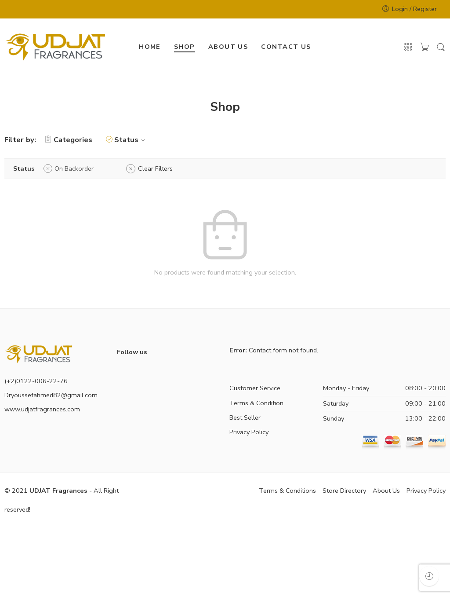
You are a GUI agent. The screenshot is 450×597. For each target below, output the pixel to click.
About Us (386, 490)
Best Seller (245, 417)
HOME (150, 46)
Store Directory (344, 490)
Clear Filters (155, 168)
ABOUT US (228, 46)
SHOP (184, 46)
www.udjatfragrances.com (42, 409)
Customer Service (254, 388)
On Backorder (74, 168)
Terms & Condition (256, 403)
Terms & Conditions (287, 490)
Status (131, 140)
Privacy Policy (249, 432)
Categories (68, 140)
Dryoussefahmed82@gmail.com (51, 395)
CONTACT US (286, 46)
